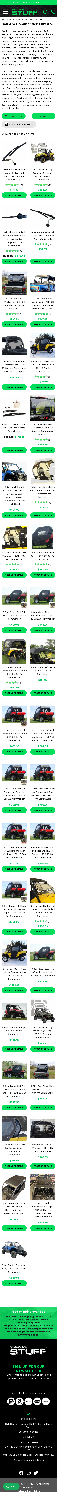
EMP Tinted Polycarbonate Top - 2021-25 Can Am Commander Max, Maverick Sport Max (43, 1210)
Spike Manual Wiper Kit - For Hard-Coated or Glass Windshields (43, 235)
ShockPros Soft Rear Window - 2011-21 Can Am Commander (43, 1147)
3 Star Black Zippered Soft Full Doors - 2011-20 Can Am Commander (43, 972)
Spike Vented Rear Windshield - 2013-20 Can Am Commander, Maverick (43, 429)
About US (28, 1436)
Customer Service (28, 1431)
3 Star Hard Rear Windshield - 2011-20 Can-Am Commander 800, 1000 (14, 303)
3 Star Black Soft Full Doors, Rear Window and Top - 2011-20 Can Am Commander (14, 1091)
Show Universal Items (19, 124)
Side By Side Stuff (26, 1484)
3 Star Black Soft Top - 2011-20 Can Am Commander (43, 670)
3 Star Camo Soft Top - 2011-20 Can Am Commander (14, 1030)
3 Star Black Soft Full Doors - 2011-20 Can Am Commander (42, 555)
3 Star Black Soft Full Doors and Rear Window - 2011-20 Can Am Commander (14, 672)
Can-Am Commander (26, 19)
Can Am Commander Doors (28, 1460)
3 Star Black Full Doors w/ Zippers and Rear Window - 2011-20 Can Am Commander (43, 793)
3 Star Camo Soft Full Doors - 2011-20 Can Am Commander (14, 615)
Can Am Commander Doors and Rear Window (28, 1454)
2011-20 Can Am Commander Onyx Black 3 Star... (28, 1448)
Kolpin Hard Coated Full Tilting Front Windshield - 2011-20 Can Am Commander (42, 911)
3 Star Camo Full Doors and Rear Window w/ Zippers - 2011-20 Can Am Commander (14, 911)
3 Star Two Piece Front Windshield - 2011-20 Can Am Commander (43, 1089)
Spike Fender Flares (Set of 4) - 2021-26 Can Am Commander (14, 1268)
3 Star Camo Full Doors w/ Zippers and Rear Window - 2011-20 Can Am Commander (14, 852)
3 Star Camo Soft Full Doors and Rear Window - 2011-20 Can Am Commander (14, 735)
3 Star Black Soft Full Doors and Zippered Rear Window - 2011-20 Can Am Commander (43, 735)
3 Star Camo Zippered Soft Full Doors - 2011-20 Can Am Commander (43, 615)
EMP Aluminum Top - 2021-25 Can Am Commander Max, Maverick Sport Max (14, 1208)
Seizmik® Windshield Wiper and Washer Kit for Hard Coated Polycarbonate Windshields (14, 239)
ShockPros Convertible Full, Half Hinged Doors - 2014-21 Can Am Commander (14, 974)
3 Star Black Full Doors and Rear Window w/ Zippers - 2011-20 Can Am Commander (43, 852)
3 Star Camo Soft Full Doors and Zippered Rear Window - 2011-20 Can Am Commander (14, 793)
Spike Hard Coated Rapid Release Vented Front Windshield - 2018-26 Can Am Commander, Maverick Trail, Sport (14, 495)
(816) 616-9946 (28, 1419)
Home (4, 19)
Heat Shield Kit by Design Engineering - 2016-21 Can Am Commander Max (42, 1032)
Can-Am (12, 19)
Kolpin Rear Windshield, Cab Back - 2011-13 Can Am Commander (14, 555)
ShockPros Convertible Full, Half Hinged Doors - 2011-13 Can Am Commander (43, 366)
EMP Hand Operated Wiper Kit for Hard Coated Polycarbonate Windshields (14, 174)
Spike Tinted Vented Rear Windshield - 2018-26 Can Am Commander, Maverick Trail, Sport (14, 366)
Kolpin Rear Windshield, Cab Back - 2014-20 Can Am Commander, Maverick (42, 492)
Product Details (14, 195)
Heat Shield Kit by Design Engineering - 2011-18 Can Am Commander (42, 174)
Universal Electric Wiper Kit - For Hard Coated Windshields (14, 427)
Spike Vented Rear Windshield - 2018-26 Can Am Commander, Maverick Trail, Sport (43, 303)
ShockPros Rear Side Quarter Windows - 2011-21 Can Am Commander (14, 1149)
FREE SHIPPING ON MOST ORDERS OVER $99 (28, 3)
